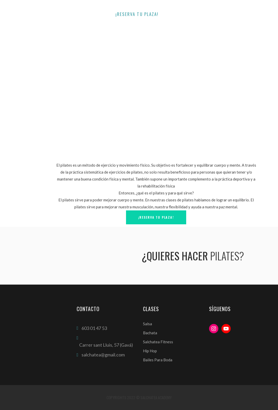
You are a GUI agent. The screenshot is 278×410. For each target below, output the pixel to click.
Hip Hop (150, 350)
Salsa (147, 323)
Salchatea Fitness (158, 341)
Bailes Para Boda (157, 359)
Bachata (150, 332)
